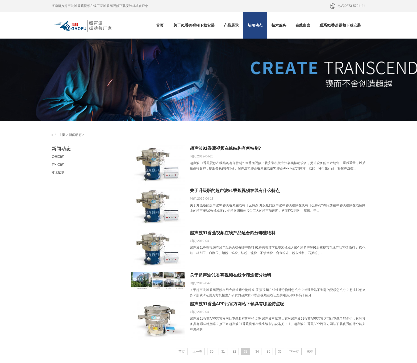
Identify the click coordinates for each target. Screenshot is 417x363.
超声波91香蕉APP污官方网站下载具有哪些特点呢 (237, 304)
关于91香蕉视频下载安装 (194, 25)
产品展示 (231, 25)
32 (234, 351)
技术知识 (58, 172)
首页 (160, 25)
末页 (310, 351)
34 (257, 351)
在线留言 (302, 25)
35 (268, 351)
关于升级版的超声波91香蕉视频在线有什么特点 (235, 190)
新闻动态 (255, 25)
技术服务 (279, 25)
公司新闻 (58, 156)
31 (223, 351)
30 (211, 351)
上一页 (197, 351)
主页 (62, 135)
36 (279, 351)
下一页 (294, 351)
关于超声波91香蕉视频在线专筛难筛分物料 (230, 275)
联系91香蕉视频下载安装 (340, 25)
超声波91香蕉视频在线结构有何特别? (225, 148)
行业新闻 (58, 164)
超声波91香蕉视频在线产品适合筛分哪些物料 (233, 233)
